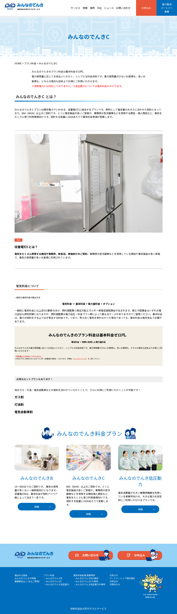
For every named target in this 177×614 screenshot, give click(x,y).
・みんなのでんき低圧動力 (56, 584)
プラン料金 (49, 575)
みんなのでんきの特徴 (25, 578)
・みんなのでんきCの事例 (85, 581)
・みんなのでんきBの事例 (85, 578)
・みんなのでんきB (53, 578)
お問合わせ (115, 584)
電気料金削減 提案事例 (84, 575)
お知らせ (114, 575)
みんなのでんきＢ (80, 358)
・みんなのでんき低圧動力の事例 (89, 584)
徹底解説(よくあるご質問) (27, 581)
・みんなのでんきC (53, 581)
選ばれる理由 (21, 575)
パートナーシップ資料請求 (122, 578)
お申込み (114, 581)
